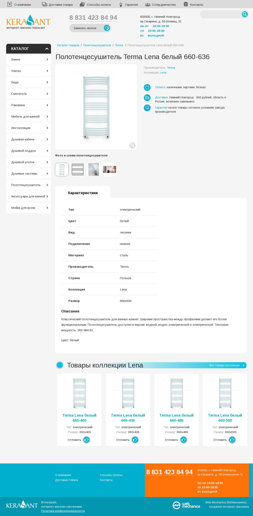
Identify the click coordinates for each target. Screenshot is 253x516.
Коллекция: (155, 72)
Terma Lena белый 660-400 (79, 417)
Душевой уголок (22, 162)
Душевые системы (24, 173)
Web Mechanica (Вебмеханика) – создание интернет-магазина (227, 504)
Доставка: (162, 97)
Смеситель (19, 93)
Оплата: (160, 87)
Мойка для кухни (23, 207)
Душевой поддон (23, 150)
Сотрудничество (164, 4)
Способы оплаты (99, 4)
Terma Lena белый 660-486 (176, 417)
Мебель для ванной (25, 116)
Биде (15, 82)
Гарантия (131, 4)
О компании (22, 4)
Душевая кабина (22, 139)
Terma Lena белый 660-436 (128, 417)
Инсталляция (20, 128)
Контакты (196, 4)
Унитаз (16, 71)
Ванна (15, 59)
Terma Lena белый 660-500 (225, 417)
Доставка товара (61, 4)
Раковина (18, 105)
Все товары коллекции (224, 365)
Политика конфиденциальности (63, 511)
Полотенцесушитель (26, 185)
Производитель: (159, 67)
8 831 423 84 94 (93, 17)
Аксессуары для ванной (28, 196)
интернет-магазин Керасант (29, 21)
